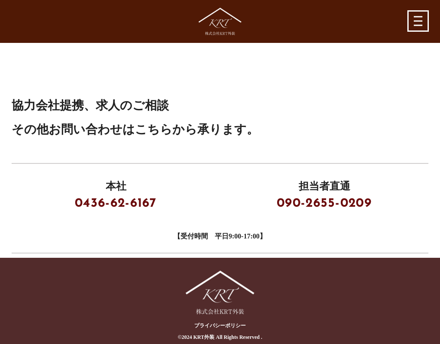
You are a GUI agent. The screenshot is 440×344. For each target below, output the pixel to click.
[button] (418, 21)
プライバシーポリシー (220, 326)
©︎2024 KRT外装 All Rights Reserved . (220, 337)
